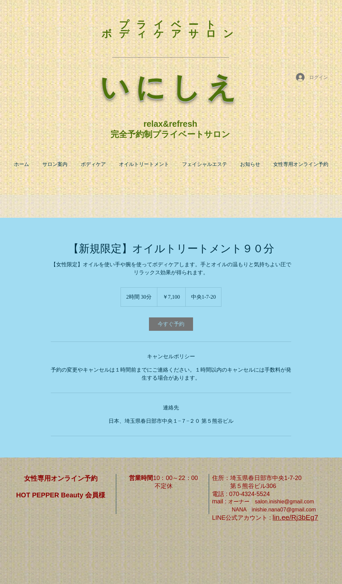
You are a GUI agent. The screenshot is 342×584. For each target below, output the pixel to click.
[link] (171, 324)
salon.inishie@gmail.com (284, 501)
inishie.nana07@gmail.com (284, 509)
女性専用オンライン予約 (61, 478)
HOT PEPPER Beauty (50, 495)
